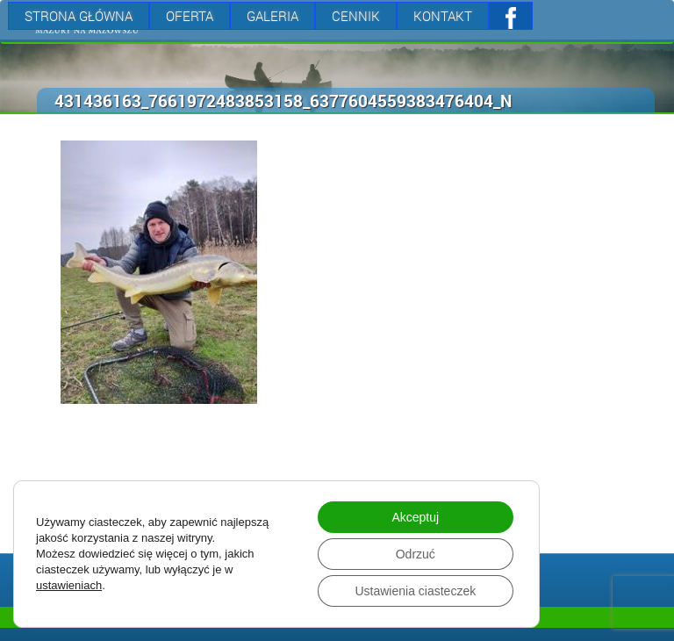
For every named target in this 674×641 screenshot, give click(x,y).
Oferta (189, 16)
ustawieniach (69, 585)
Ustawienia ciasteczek (415, 591)
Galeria (272, 16)
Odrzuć (415, 554)
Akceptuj (415, 517)
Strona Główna (79, 16)
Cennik (356, 16)
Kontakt (442, 16)
